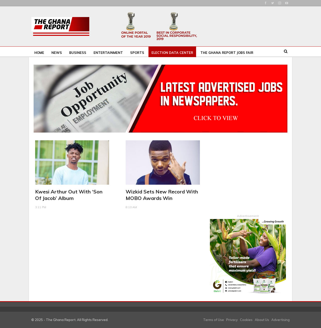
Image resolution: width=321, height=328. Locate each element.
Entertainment (108, 53)
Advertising (280, 319)
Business (77, 53)
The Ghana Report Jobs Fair (226, 53)
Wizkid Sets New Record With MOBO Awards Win (162, 194)
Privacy (232, 319)
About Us (262, 319)
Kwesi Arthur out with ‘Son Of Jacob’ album (69, 194)
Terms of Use (213, 319)
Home (39, 53)
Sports (137, 53)
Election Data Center (172, 53)
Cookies (246, 319)
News (56, 53)
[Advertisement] (248, 171)
